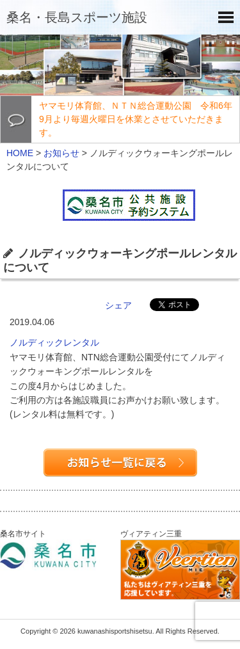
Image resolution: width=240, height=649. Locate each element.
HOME (19, 153)
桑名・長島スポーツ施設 (76, 17)
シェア (118, 305)
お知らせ (61, 153)
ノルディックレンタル (54, 342)
